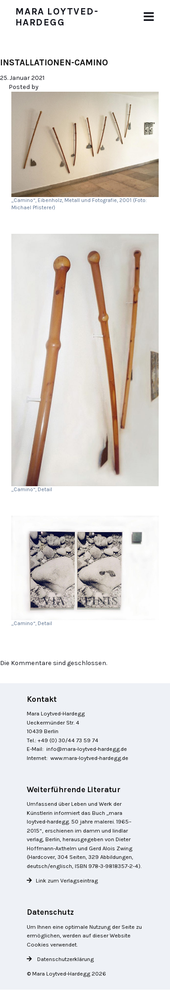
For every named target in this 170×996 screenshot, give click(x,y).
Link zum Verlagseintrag (67, 880)
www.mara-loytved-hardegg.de (89, 757)
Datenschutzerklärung (65, 959)
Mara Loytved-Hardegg (57, 16)
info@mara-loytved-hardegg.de (86, 748)
